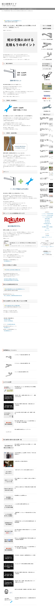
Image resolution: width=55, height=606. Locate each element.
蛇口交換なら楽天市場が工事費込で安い (13, 269)
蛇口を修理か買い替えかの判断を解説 (12, 305)
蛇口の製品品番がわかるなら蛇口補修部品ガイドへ (15, 289)
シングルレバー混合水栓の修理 (47, 213)
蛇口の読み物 (47, 221)
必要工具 (13, 8)
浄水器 (47, 225)
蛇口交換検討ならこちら (32, 8)
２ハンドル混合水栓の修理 (47, 217)
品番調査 (9, 8)
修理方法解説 (47, 218)
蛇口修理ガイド (7, 327)
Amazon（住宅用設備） (8, 320)
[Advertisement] (27, 15)
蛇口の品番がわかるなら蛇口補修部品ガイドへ (13, 20)
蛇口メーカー (47, 230)
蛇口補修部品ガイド (8, 261)
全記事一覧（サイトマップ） (47, 237)
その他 (47, 228)
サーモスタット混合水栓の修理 (47, 215)
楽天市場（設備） (7, 319)
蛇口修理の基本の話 (11, 324)
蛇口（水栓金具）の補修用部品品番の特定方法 (13, 295)
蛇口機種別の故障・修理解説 (47, 226)
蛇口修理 (47, 235)
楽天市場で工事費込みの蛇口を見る (11, 278)
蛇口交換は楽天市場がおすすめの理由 (11, 280)
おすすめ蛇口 (4, 8)
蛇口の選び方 (47, 220)
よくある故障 (18, 8)
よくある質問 (24, 8)
